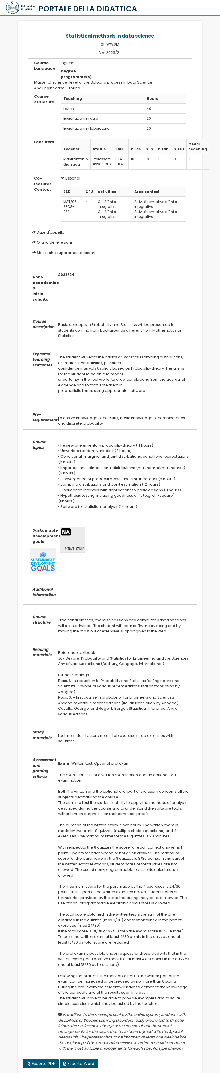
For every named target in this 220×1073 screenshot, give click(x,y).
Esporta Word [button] (78, 1063)
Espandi (70, 178)
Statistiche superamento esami (66, 252)
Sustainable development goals (41, 536)
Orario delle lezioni (54, 242)
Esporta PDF (41, 1063)
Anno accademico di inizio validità (41, 288)
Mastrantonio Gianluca (75, 161)
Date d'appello (50, 232)
